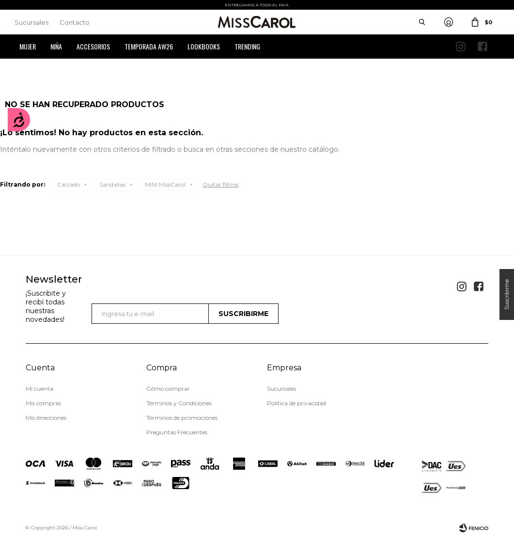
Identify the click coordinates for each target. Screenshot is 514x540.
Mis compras (43, 403)
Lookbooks (203, 46)
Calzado (68, 184)
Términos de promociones (182, 417)
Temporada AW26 (149, 46)
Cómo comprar (168, 388)
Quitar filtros (220, 184)
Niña (56, 46)
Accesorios (93, 46)
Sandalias (112, 184)
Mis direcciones (46, 417)
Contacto (75, 22)
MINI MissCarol (165, 184)
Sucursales (31, 22)
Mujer (27, 46)
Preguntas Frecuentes (176, 432)
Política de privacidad (296, 403)
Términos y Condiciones (179, 403)
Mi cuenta (39, 388)
